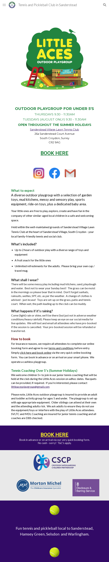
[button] (4, 5)
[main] (54, 125)
